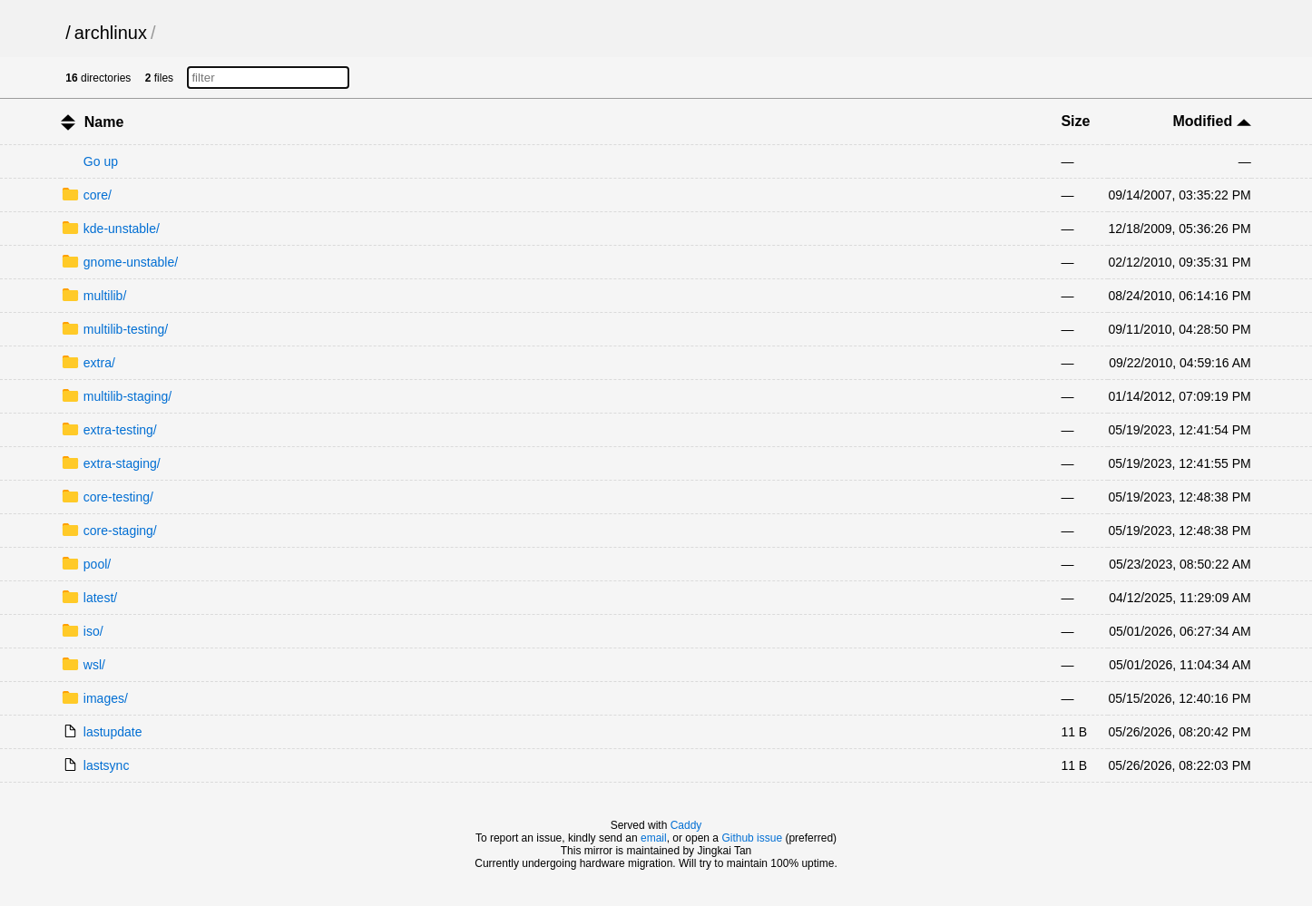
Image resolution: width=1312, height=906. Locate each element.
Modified (1211, 121)
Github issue (751, 838)
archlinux (110, 33)
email (654, 838)
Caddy (686, 825)
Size (1075, 121)
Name (104, 122)
